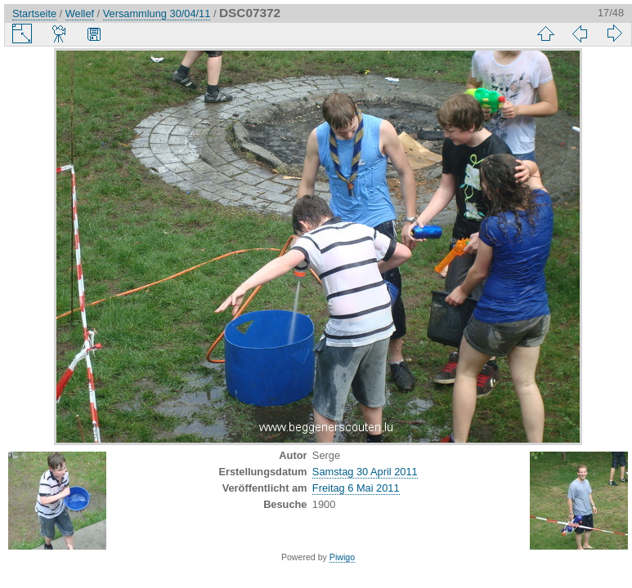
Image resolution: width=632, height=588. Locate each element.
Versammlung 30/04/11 (157, 13)
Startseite (34, 13)
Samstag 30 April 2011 (365, 472)
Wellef (79, 13)
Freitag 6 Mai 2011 (356, 488)
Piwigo (342, 557)
